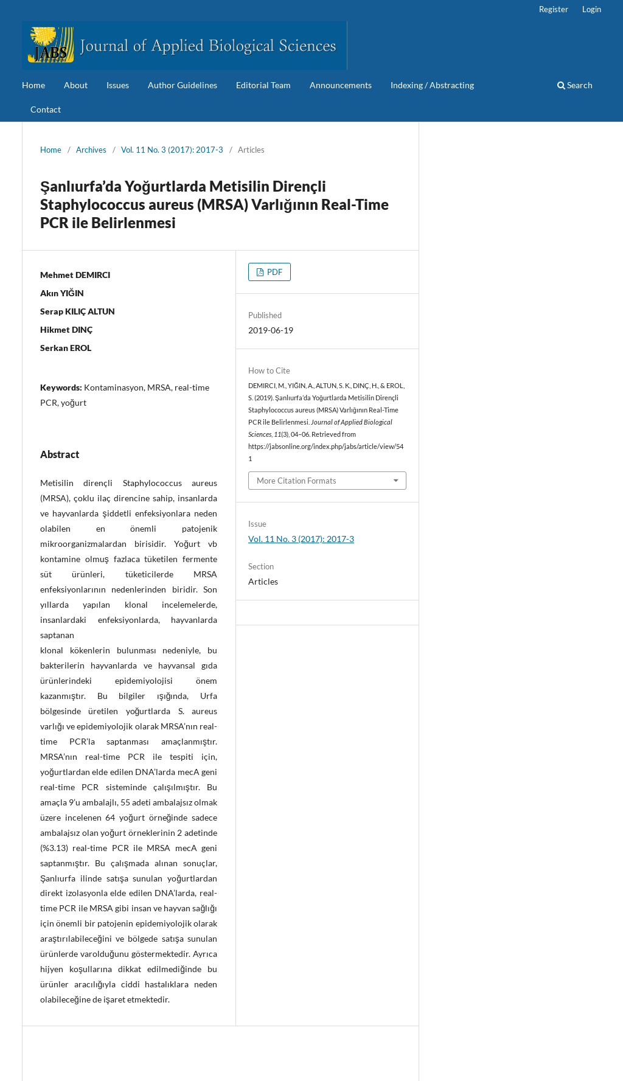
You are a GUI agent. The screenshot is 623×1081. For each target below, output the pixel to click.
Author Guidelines (182, 85)
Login (591, 9)
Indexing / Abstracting (432, 85)
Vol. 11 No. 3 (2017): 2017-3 (172, 150)
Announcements (341, 85)
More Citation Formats (296, 480)
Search (575, 85)
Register (553, 9)
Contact (45, 109)
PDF (273, 272)
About (76, 85)
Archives (91, 150)
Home (33, 85)
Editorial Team (263, 85)
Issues (117, 85)
